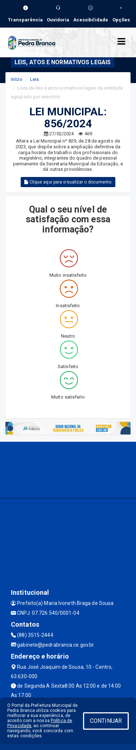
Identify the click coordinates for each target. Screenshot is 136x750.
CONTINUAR (106, 720)
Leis (34, 79)
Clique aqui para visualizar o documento (67, 182)
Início (16, 79)
